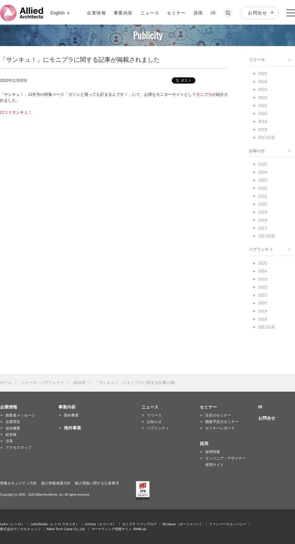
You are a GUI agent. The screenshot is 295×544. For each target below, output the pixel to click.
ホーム (6, 382)
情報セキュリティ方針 (18, 483)
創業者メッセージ (20, 415)
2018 (262, 129)
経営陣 (11, 434)
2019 (262, 121)
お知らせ (257, 150)
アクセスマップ (18, 447)
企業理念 (13, 422)
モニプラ (204, 94)
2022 (262, 97)
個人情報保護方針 (56, 483)
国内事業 (71, 415)
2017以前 (266, 137)
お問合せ (257, 12)
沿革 (9, 441)
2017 (262, 228)
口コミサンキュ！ (16, 112)
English (57, 12)
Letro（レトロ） (12, 524)
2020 (262, 113)
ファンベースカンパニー (227, 524)
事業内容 (123, 12)
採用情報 (212, 452)
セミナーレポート (220, 428)
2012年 (79, 382)
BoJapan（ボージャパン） (183, 524)
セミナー (176, 12)
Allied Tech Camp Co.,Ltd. (65, 529)
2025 (262, 73)
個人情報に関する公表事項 (97, 483)
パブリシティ (261, 249)
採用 (198, 12)
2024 (262, 81)
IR (213, 12)
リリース (257, 59)
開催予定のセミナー (221, 422)
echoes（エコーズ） (100, 524)
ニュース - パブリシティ (43, 382)
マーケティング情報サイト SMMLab (118, 529)
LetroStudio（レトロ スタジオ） (54, 524)
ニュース (149, 12)
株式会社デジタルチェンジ (20, 529)
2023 (262, 89)
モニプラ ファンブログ (139, 524)
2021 (262, 105)
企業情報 (96, 12)
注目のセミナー (218, 415)
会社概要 (13, 428)
